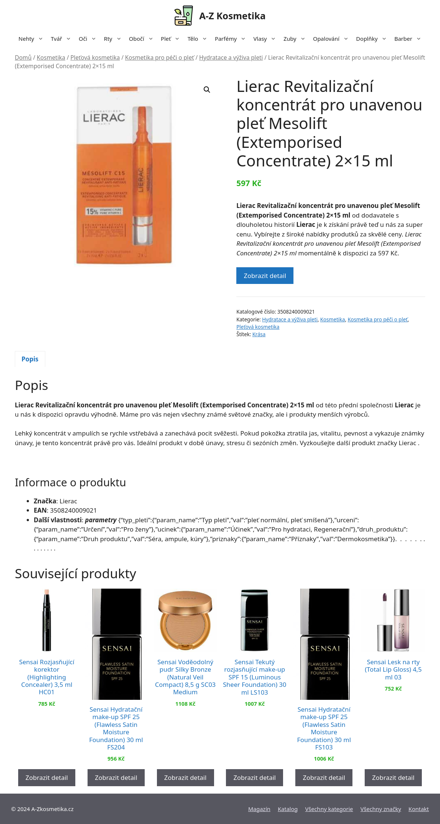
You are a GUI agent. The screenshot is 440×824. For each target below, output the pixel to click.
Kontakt (418, 809)
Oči (89, 38)
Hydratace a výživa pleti (231, 57)
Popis (30, 359)
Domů (23, 57)
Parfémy (232, 38)
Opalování (332, 38)
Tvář (63, 38)
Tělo (199, 38)
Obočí (143, 38)
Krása (259, 334)
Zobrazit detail (265, 275)
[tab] (30, 359)
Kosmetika (51, 57)
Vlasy (266, 38)
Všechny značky (381, 809)
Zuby (296, 38)
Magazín (259, 809)
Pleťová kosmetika (95, 57)
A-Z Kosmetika (232, 15)
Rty (114, 38)
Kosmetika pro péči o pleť (159, 57)
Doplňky (373, 38)
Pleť (172, 38)
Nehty (33, 38)
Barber (409, 38)
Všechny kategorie (329, 809)
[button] (207, 89)
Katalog (288, 809)
